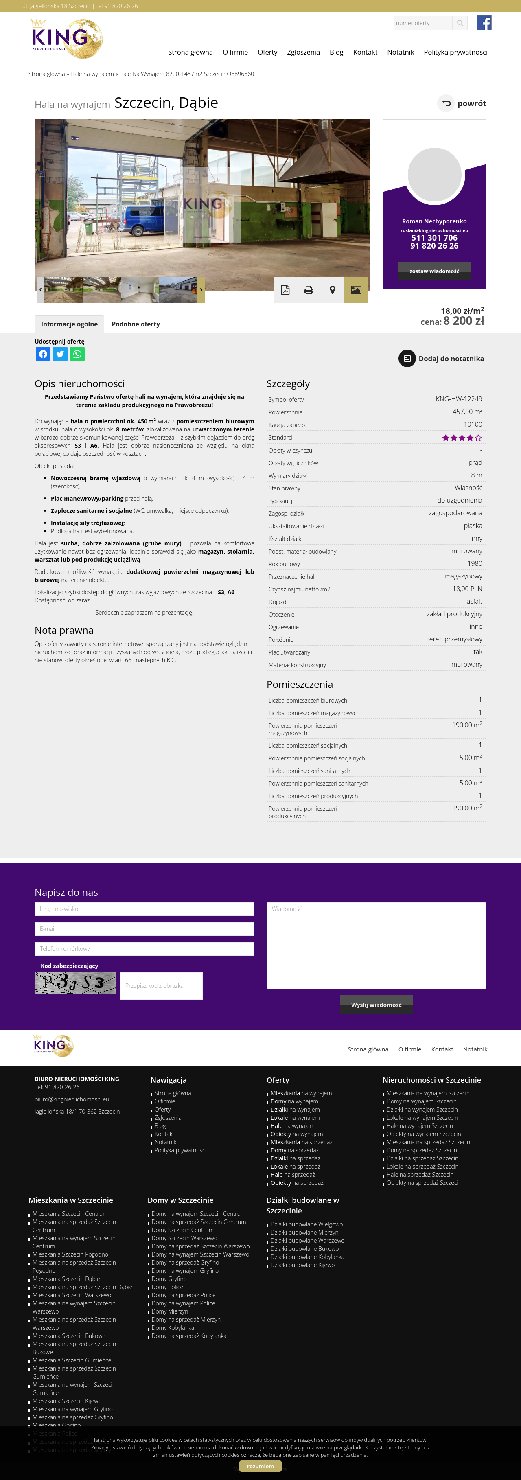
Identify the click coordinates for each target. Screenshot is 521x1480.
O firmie (235, 52)
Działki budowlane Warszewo (307, 1240)
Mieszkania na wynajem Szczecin (428, 1093)
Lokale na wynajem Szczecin (422, 1117)
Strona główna (190, 52)
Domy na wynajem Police (183, 1303)
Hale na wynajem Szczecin (420, 1126)
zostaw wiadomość (434, 271)
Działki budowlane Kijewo (303, 1265)
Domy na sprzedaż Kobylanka (189, 1336)
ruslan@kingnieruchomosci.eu (434, 230)
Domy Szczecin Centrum (183, 1230)
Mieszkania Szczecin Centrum (70, 1213)
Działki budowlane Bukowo (305, 1248)
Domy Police (168, 1287)
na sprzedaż (302, 1142)
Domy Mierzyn (170, 1311)
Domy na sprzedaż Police (184, 1295)
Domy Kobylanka (173, 1327)
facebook (484, 22)
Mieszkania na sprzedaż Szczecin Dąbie (82, 1287)
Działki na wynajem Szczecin (422, 1109)
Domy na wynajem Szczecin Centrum (199, 1213)
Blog (337, 52)
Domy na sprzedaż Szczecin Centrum (199, 1222)
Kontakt (365, 52)
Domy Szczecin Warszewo (185, 1238)
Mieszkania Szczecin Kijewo (67, 1401)
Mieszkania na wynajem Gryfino (73, 1409)
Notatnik (400, 52)
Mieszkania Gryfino (57, 1425)
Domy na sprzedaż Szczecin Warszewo (201, 1246)
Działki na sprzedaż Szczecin (422, 1158)
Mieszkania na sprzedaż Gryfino (73, 1417)
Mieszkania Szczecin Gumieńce (72, 1360)
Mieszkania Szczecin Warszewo (72, 1295)
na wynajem (301, 1093)
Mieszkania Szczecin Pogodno (70, 1254)
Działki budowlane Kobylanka (307, 1257)
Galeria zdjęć (356, 290)
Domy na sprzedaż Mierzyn (186, 1319)
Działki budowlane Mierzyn (305, 1232)
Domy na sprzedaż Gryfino (185, 1262)
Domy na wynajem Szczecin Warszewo (201, 1254)
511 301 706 (435, 237)
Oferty (267, 52)
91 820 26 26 (121, 6)
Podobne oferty (136, 324)
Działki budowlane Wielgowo (307, 1224)
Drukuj (309, 290)
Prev (40, 290)
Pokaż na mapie (332, 290)
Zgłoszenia (303, 52)
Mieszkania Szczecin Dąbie (66, 1279)
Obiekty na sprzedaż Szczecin (424, 1183)
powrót (472, 103)
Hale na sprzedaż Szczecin (420, 1174)
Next (201, 290)
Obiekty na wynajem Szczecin (424, 1134)
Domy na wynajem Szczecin (422, 1101)
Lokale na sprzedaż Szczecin (423, 1166)
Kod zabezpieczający (69, 966)
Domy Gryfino (169, 1279)
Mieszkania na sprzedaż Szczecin (428, 1142)
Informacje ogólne (69, 324)
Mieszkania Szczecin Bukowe (69, 1336)
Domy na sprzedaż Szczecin (422, 1150)
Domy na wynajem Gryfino (185, 1270)
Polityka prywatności (456, 52)
